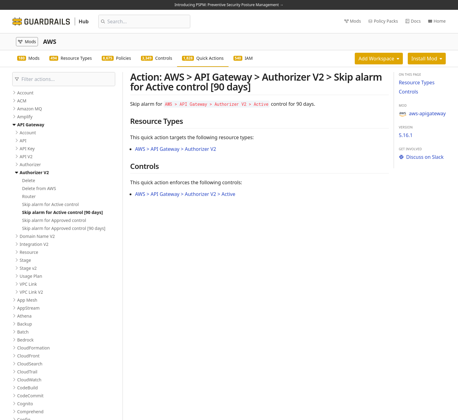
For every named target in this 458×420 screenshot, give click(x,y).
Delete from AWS (39, 188)
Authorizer (30, 164)
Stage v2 (28, 268)
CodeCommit (30, 396)
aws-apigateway (422, 113)
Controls (408, 91)
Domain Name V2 (37, 236)
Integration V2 (34, 244)
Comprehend (30, 411)
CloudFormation (33, 348)
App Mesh (27, 300)
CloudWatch (29, 380)
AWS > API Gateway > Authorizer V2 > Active (185, 194)
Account (25, 93)
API (23, 140)
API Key (27, 148)
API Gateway (30, 125)
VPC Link (28, 284)
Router (29, 196)
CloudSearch (30, 364)
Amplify (24, 117)
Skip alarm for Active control (50, 204)
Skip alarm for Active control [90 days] (62, 212)
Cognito (25, 404)
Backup (24, 324)
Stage (25, 260)
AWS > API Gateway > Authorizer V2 (175, 149)
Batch (22, 332)
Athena (24, 316)
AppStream (28, 308)
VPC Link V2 (31, 292)
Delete (28, 180)
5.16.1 (406, 135)
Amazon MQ (29, 109)
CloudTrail (27, 372)
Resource (29, 252)
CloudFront (28, 356)
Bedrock (25, 340)
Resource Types (417, 82)
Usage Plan (31, 276)
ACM (21, 101)
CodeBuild (27, 388)
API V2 (26, 156)
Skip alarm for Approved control (54, 220)
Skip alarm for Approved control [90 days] (63, 228)
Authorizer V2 (34, 172)
